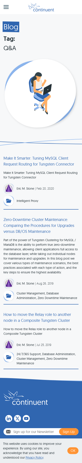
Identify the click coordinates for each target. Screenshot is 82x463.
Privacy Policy (34, 457)
